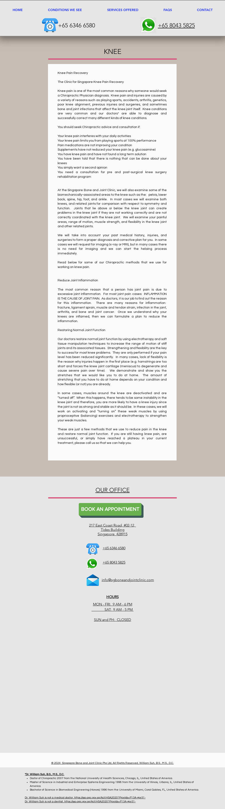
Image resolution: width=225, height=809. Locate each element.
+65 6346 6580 (76, 25)
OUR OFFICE (113, 489)
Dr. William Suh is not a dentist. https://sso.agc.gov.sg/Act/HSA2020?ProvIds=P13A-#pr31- (80, 801)
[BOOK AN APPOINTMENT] (110, 509)
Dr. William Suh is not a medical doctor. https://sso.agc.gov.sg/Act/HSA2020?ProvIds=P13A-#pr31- (85, 797)
